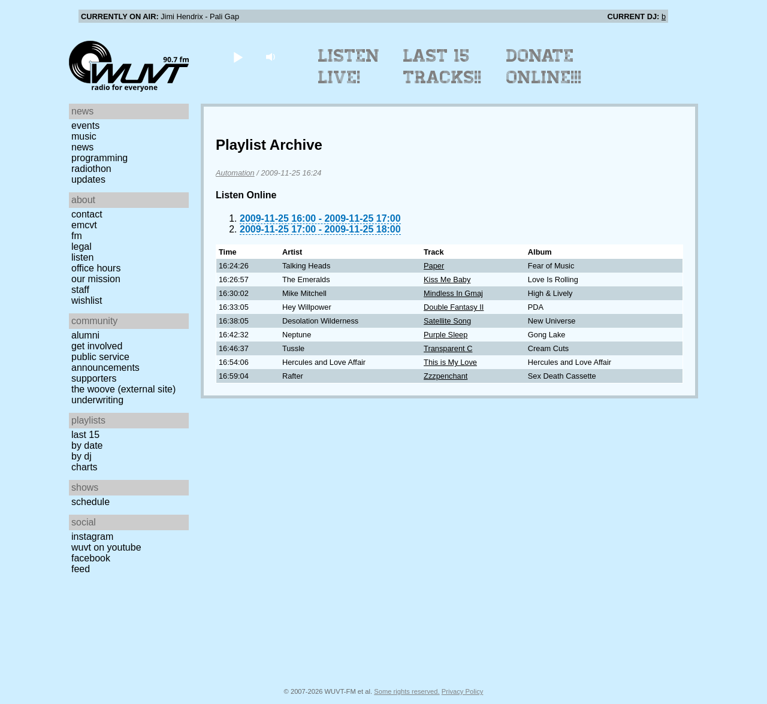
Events (85, 125)
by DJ (81, 456)
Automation (235, 172)
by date (86, 445)
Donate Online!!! (544, 66)
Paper (434, 265)
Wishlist (86, 300)
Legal (81, 246)
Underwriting (97, 400)
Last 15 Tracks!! (442, 66)
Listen (82, 257)
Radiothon (91, 169)
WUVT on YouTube (106, 547)
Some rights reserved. (406, 691)
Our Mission (95, 279)
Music (83, 136)
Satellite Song (447, 320)
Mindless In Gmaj (453, 293)
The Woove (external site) (123, 389)
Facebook (90, 558)
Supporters (94, 378)
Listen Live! (349, 66)
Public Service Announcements (105, 362)
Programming (99, 158)
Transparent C (448, 348)
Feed (80, 569)
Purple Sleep (445, 334)
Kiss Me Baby (447, 279)
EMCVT (84, 225)
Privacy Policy (463, 691)
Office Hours (95, 268)
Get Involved (96, 346)
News (82, 147)
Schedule (90, 502)
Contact (86, 214)
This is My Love (450, 362)
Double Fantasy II (454, 307)
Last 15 (85, 435)
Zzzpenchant (445, 375)
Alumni (85, 335)
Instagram (92, 536)
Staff (80, 290)
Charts (84, 467)
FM (76, 236)
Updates (88, 179)
